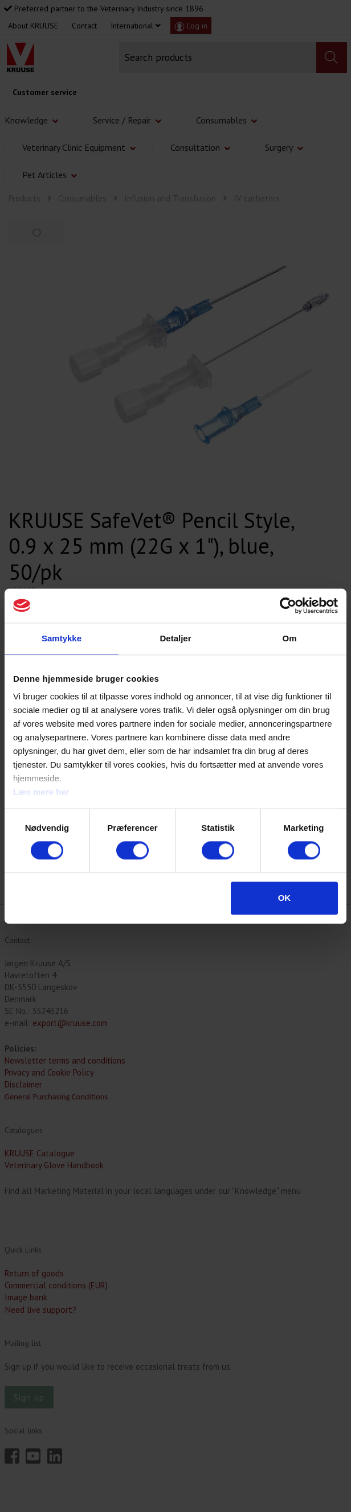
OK (284, 898)
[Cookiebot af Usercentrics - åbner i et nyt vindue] (288, 605)
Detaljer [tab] (175, 638)
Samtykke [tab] (61, 638)
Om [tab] (289, 638)
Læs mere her (41, 792)
